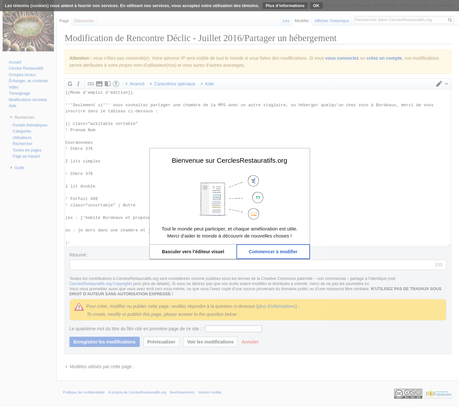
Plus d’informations (285, 5)
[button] (193, 252)
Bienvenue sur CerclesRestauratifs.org (229, 160)
